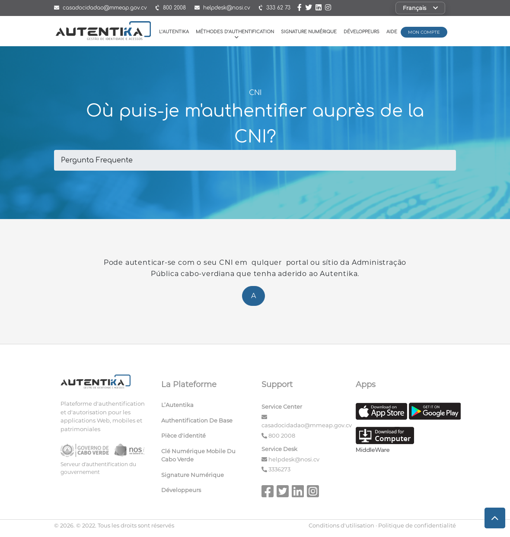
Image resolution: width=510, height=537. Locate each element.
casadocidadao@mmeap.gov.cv (306, 425)
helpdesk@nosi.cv (293, 459)
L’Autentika (174, 31)
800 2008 (281, 435)
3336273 (279, 469)
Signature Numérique (309, 31)
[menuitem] (205, 407)
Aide (391, 31)
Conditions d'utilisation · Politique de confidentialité (382, 525)
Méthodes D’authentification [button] (235, 34)
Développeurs (361, 31)
